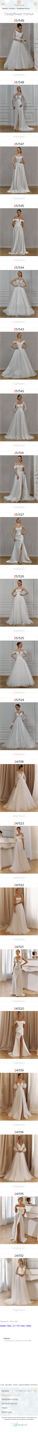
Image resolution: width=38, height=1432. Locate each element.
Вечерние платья (10, 1399)
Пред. (9, 1326)
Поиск (4, 1408)
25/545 (19, 206)
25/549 (19, 20)
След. (23, 1326)
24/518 (19, 761)
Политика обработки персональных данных (14, 1417)
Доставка (8, 1385)
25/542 (19, 391)
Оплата (15, 1385)
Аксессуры (7, 1412)
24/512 (19, 1255)
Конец (28, 1326)
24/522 (19, 885)
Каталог (5, 1391)
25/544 (19, 267)
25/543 (19, 329)
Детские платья (9, 1404)
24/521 (19, 947)
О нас (2, 1385)
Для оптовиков (24, 1385)
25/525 (19, 638)
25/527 (19, 514)
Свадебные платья (10, 1395)
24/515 (19, 1194)
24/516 (19, 1132)
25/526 (19, 576)
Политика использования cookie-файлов (22, 1419)
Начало (3, 1326)
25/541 (19, 453)
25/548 (19, 82)
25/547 (19, 144)
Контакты (34, 1385)
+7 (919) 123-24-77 (24, 1391)
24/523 (19, 823)
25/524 (19, 700)
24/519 (19, 1070)
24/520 (19, 1008)
